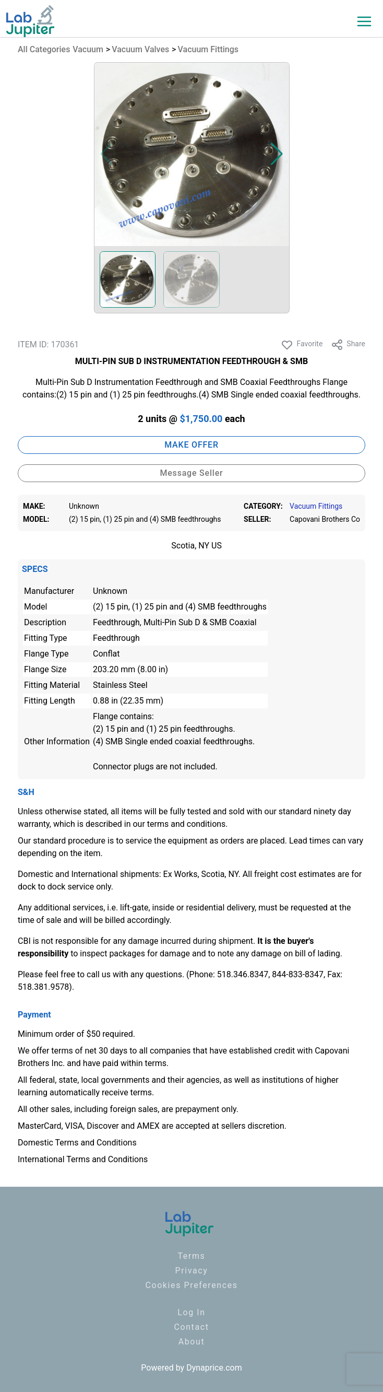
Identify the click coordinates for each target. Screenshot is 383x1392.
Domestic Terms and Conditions (77, 1143)
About (191, 1342)
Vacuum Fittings (208, 49)
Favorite (301, 344)
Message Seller (191, 473)
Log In (191, 1312)
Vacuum (88, 49)
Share (348, 344)
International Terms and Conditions (83, 1159)
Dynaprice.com (214, 1368)
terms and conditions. (187, 824)
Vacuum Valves (140, 49)
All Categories (44, 49)
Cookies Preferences (191, 1285)
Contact (191, 1327)
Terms (192, 1256)
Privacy (191, 1271)
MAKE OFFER (191, 445)
